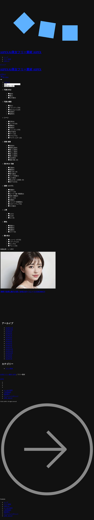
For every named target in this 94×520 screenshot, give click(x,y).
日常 (12, 121)
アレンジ (13, 246)
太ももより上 (15, 109)
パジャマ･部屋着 (16, 202)
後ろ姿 (13, 174)
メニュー (3, 64)
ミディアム (14, 242)
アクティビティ (16, 138)
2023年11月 (9, 351)
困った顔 (13, 150)
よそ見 (13, 178)
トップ (6, 57)
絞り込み (4, 77)
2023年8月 (9, 357)
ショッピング (15, 129)
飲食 (12, 127)
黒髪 (12, 226)
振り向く (13, 172)
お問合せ (3, 74)
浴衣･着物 (14, 196)
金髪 (12, 230)
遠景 (12, 114)
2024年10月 (9, 330)
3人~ (12, 218)
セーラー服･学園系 (17, 194)
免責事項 (7, 394)
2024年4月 (9, 341)
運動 (12, 125)
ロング (13, 244)
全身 (12, 112)
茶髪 (12, 228)
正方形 (13, 98)
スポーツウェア (16, 204)
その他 (13, 206)
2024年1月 (9, 347)
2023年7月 (9, 359)
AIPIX (2, 379)
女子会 (13, 131)
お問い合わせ (8, 398)
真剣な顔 (13, 147)
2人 (12, 216)
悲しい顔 (13, 152)
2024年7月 (9, 335)
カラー (13, 232)
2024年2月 (9, 345)
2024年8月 (9, 333)
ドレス (13, 198)
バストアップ (15, 107)
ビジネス (13, 123)
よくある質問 (8, 390)
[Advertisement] (32, 307)
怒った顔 (13, 154)
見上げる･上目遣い (17, 180)
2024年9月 (9, 331)
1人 (12, 214)
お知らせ (7, 61)
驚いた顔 (13, 156)
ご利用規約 (7, 392)
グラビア (13, 136)
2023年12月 (9, 349)
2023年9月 (9, 355)
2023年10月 (9, 353)
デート (13, 134)
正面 (12, 167)
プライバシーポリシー (11, 396)
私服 (12, 190)
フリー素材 (7, 59)
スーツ (13, 192)
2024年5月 (9, 339)
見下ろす (13, 182)
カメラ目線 (14, 176)
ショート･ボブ (15, 239)
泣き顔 (13, 158)
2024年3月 (9, 343)
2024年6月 (9, 337)
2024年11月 (9, 328)
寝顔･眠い (14, 160)
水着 (12, 200)
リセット (7, 82)
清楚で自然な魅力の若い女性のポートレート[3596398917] (22, 292)
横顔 (12, 169)
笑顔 (12, 145)
